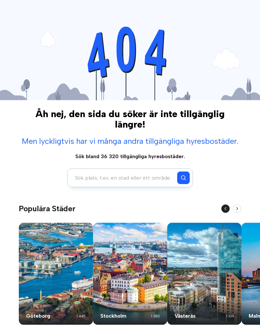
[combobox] (124, 178)
